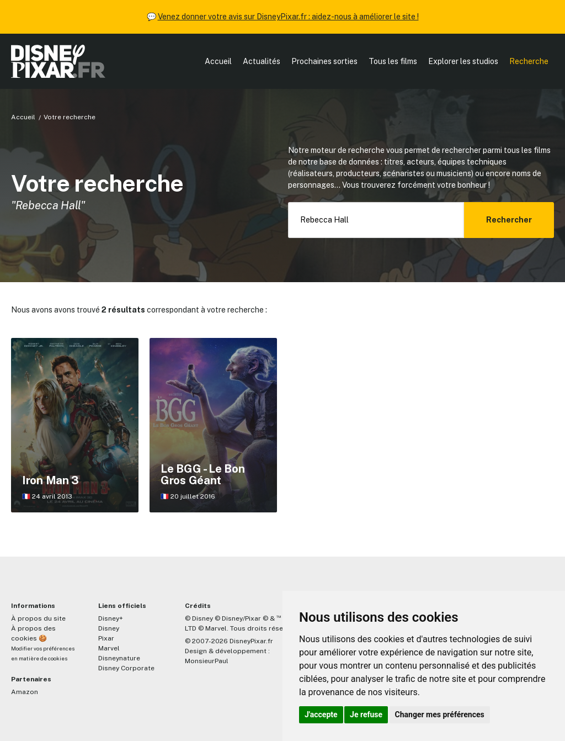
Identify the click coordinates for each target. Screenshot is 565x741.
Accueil (218, 61)
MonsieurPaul (206, 661)
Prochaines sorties (324, 61)
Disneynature (119, 658)
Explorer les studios (463, 61)
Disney (108, 628)
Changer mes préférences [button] (439, 714)
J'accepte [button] (321, 714)
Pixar (106, 638)
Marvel (109, 648)
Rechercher (509, 219)
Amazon (24, 692)
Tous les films (393, 61)
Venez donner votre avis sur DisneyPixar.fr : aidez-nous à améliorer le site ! (288, 16)
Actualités (261, 61)
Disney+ (110, 618)
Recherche (528, 61)
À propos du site (38, 618)
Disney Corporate (126, 668)
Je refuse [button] (366, 714)
